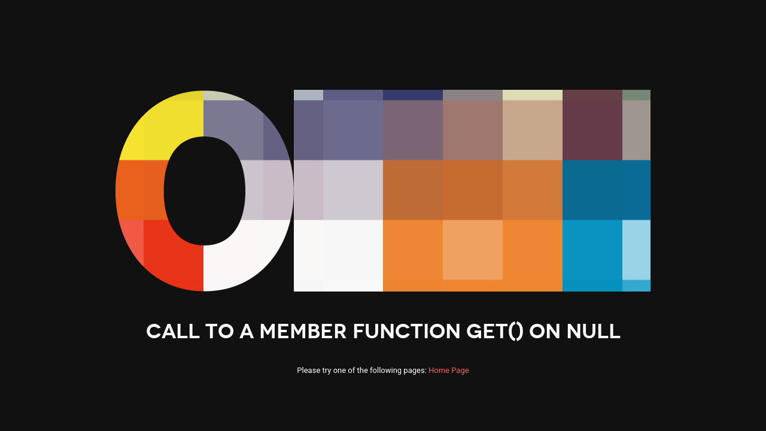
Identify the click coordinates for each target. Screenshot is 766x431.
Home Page (448, 370)
